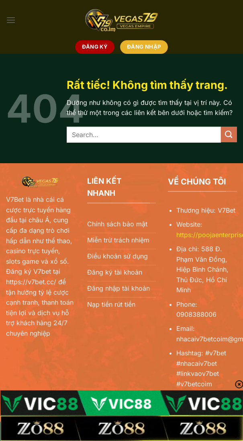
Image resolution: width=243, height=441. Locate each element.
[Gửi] (229, 134)
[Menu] (11, 20)
